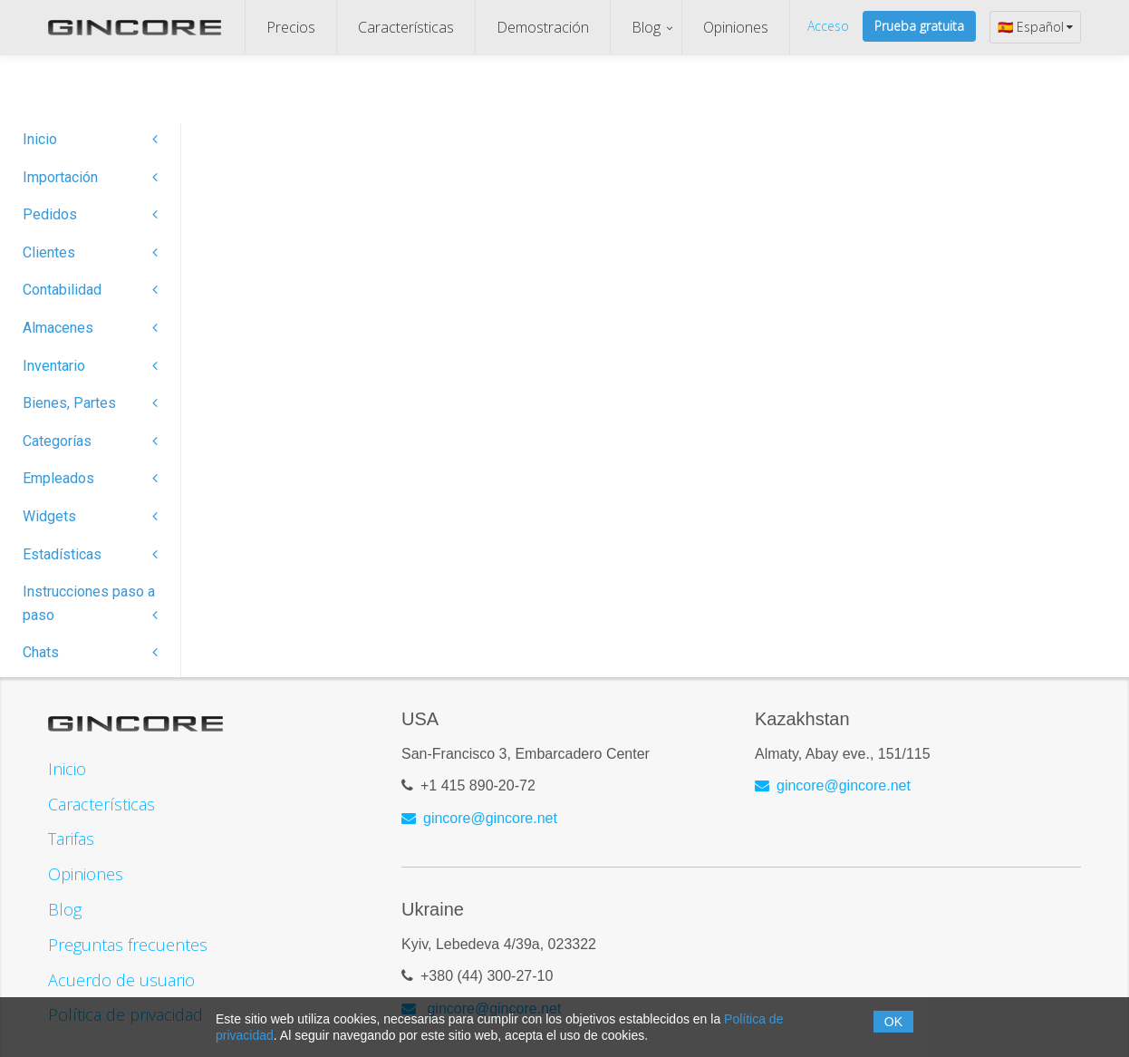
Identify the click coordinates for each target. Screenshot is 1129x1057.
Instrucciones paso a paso (90, 603)
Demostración (543, 27)
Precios (290, 27)
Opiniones (735, 27)
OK (893, 1021)
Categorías (90, 441)
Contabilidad (90, 289)
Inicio (90, 139)
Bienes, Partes (90, 403)
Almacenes (90, 327)
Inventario (90, 365)
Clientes (90, 252)
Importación (90, 177)
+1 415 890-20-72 (478, 778)
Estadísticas (90, 554)
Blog (646, 27)
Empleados (90, 478)
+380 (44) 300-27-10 (486, 968)
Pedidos (90, 214)
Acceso (828, 25)
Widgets (90, 516)
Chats (90, 652)
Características (406, 27)
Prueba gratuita (919, 25)
